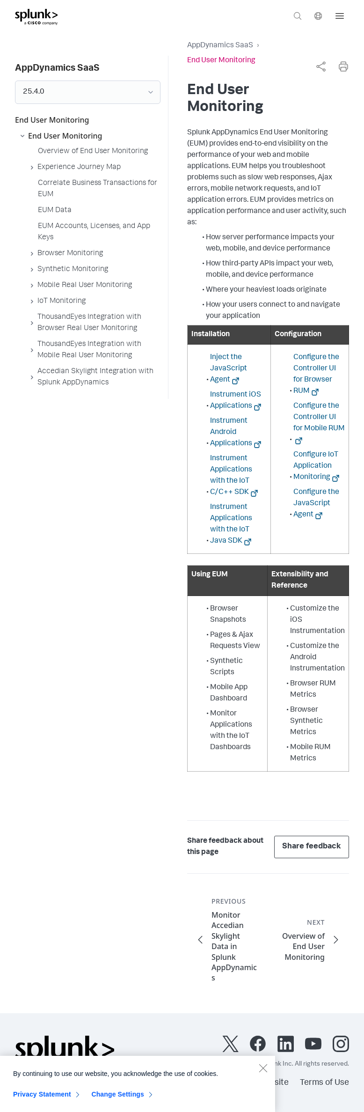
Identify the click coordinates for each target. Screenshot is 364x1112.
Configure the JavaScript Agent (316, 504)
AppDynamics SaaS (220, 46)
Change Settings (117, 1098)
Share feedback (311, 847)
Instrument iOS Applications (235, 400)
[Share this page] (321, 66)
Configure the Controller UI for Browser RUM (316, 374)
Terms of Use (324, 1083)
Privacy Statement (42, 1098)
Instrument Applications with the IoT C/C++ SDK (231, 475)
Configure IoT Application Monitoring (315, 466)
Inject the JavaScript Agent (228, 369)
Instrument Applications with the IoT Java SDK (231, 524)
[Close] (263, 1072)
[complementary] (321, 66)
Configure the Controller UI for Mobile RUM (319, 418)
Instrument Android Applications (231, 433)
